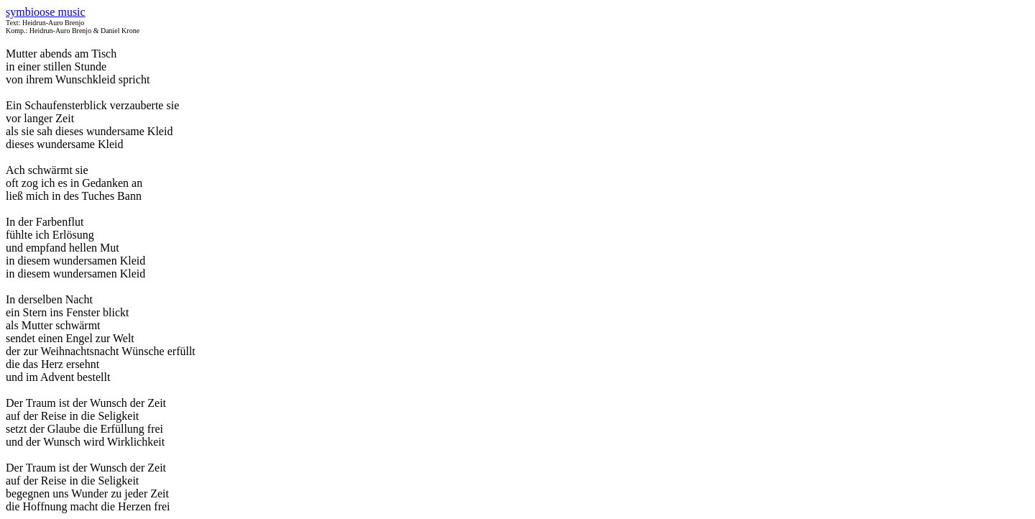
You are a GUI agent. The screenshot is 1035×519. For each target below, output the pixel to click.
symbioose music (46, 12)
